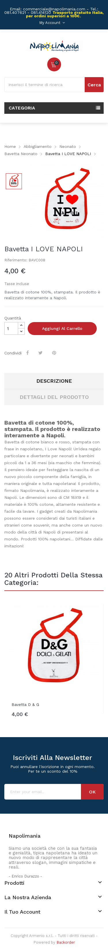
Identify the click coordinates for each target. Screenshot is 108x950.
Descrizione (54, 381)
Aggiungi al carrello (62, 328)
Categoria (22, 108)
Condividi (28, 352)
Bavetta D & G (25, 704)
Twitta (41, 352)
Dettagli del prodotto (54, 397)
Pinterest (55, 352)
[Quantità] (11, 328)
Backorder (65, 942)
